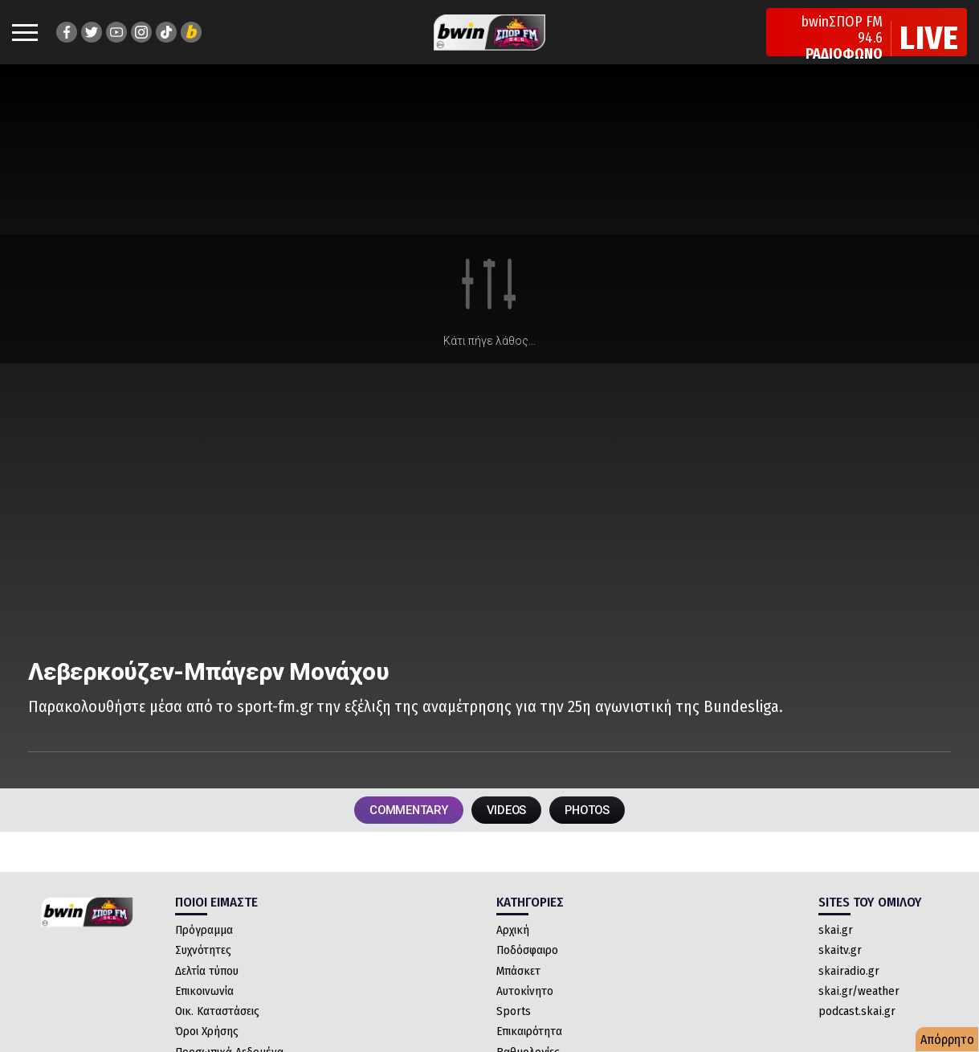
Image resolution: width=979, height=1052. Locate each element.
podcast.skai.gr (856, 1032)
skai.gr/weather (858, 1012)
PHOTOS (601, 828)
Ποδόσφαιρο (527, 971)
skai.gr (835, 951)
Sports (513, 1032)
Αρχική (512, 951)
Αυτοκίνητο (524, 1012)
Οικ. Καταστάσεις (217, 1032)
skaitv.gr (840, 971)
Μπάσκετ (518, 991)
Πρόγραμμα (204, 951)
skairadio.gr (848, 991)
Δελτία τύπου (207, 991)
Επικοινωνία (204, 1012)
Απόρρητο (947, 1039)
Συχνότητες (203, 971)
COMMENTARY (395, 828)
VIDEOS (507, 828)
